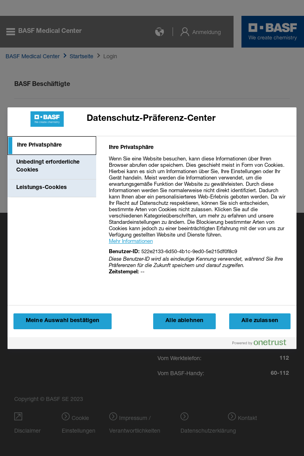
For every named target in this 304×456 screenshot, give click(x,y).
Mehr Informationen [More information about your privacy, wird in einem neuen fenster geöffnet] (131, 241)
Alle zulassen (259, 321)
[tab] (51, 146)
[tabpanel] (199, 214)
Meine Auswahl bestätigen (62, 321)
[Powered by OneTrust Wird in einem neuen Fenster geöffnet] (262, 344)
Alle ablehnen (184, 321)
